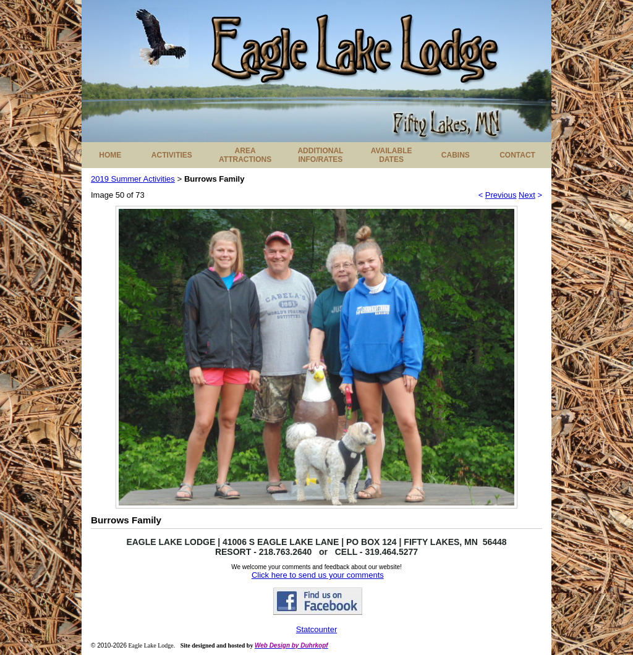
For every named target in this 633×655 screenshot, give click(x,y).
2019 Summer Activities (133, 179)
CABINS (455, 155)
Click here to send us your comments (318, 575)
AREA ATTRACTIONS (245, 155)
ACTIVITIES (171, 155)
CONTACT (517, 155)
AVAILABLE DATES (391, 155)
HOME (110, 155)
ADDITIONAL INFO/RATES (320, 155)
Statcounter (317, 629)
